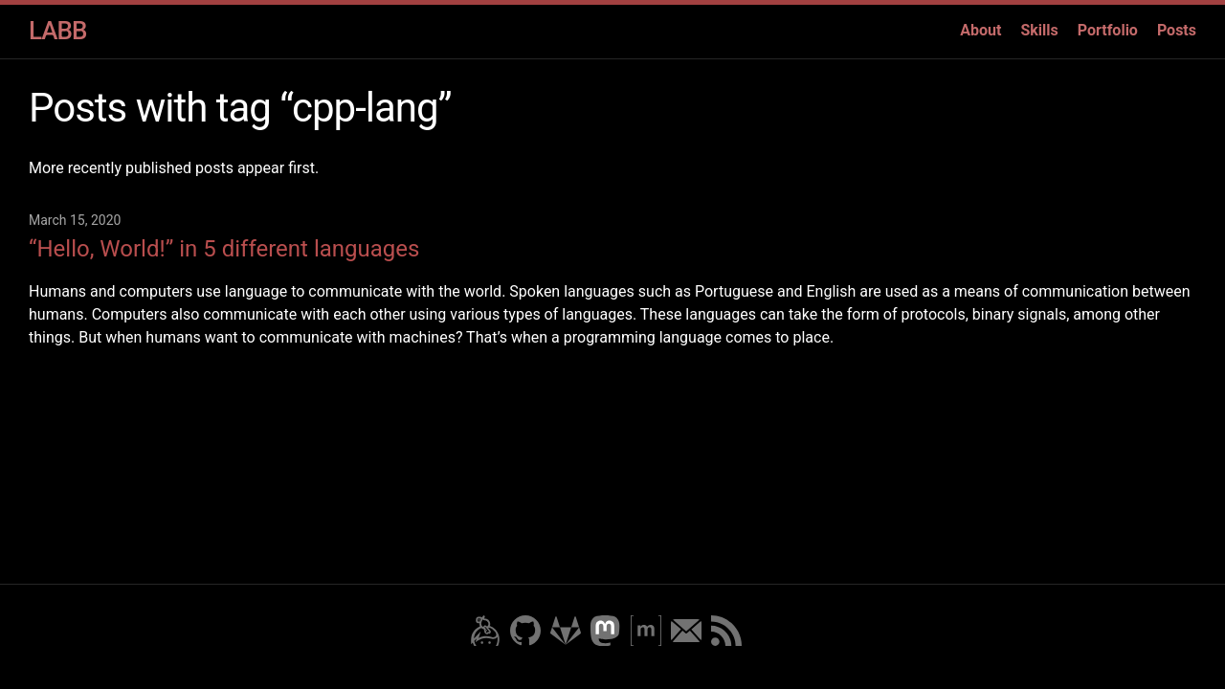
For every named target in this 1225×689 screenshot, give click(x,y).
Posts (1176, 30)
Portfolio (1108, 30)
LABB (57, 30)
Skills (1039, 30)
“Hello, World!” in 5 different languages (224, 248)
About (980, 30)
